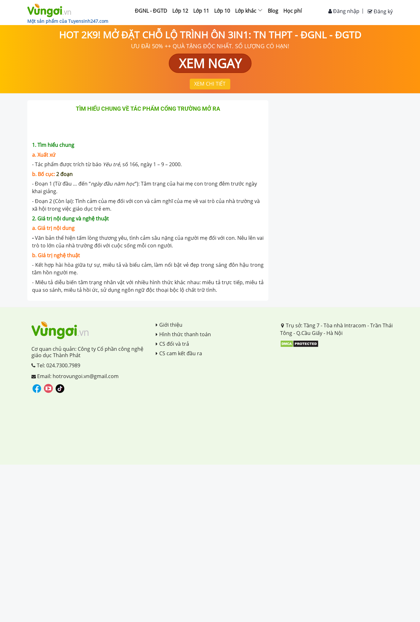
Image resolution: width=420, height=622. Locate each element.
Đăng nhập (343, 11)
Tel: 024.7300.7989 (55, 365)
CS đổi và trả (172, 343)
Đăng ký (380, 11)
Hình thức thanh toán (183, 334)
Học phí (292, 10)
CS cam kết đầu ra (179, 353)
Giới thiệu (169, 324)
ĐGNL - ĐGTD (151, 10)
